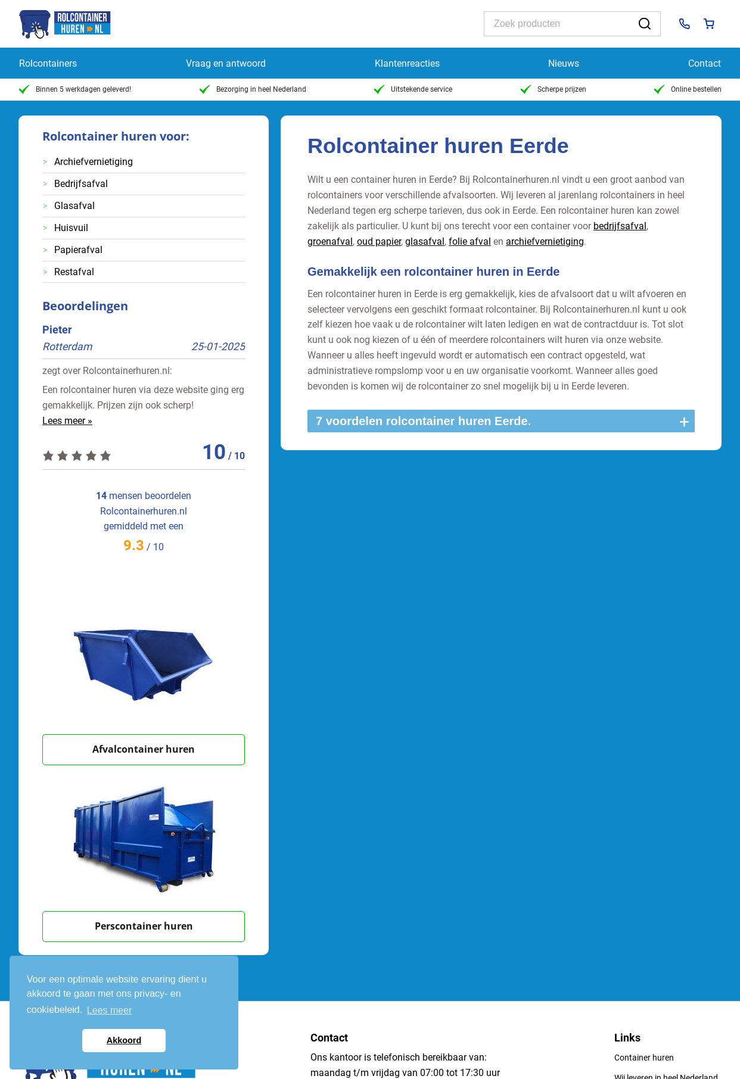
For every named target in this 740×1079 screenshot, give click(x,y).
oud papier (379, 241)
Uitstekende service (413, 89)
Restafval (74, 271)
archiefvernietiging (545, 241)
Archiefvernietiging (93, 161)
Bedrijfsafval (81, 183)
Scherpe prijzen (553, 89)
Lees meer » (67, 420)
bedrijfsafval (619, 226)
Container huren (644, 1057)
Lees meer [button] (109, 1010)
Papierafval (78, 249)
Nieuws (563, 63)
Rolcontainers (48, 63)
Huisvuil (71, 227)
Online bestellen (688, 89)
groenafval (330, 241)
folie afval (470, 241)
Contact (704, 63)
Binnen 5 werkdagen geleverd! (74, 89)
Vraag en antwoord (226, 63)
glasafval (424, 241)
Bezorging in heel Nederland (252, 89)
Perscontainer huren (144, 926)
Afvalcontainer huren (143, 749)
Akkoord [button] (124, 1040)
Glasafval (74, 205)
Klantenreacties (407, 63)
